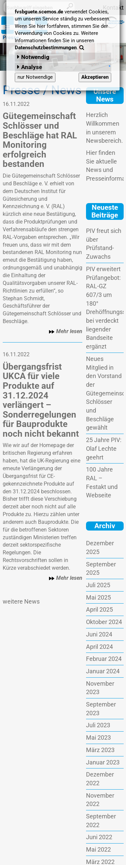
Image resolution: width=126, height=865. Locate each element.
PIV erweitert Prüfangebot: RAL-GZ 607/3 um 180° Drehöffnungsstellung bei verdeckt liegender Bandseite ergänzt (105, 307)
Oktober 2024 (104, 621)
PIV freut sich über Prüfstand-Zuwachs (103, 243)
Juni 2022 (99, 837)
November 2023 (100, 688)
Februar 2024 (104, 658)
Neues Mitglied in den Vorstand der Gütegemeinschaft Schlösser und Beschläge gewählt (105, 393)
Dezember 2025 (100, 547)
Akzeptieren (95, 77)
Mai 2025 (98, 597)
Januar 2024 (103, 671)
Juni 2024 (99, 634)
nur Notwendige (35, 77)
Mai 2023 (98, 737)
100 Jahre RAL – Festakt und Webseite (102, 482)
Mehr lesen (65, 331)
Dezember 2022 (100, 779)
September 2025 (101, 568)
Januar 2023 (103, 762)
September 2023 (101, 709)
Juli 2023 (98, 725)
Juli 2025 (98, 585)
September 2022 (101, 820)
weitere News (21, 601)
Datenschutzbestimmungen (46, 48)
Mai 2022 (98, 849)
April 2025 (99, 609)
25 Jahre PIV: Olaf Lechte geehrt (103, 448)
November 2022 (100, 800)
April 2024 (99, 646)
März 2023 (100, 749)
